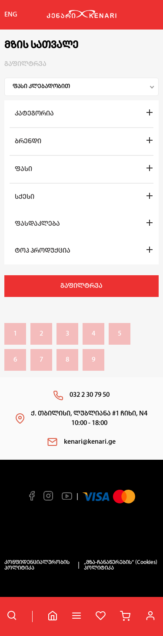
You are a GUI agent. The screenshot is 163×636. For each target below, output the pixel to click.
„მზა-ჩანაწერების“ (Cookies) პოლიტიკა (120, 565)
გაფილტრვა (81, 286)
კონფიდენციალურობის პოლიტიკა (37, 565)
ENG (10, 14)
